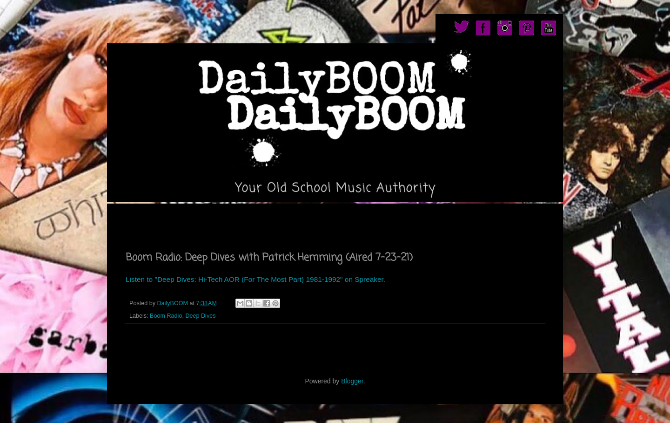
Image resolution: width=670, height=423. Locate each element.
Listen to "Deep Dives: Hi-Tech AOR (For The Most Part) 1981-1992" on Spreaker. (255, 279)
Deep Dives (200, 316)
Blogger (352, 381)
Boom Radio (166, 316)
